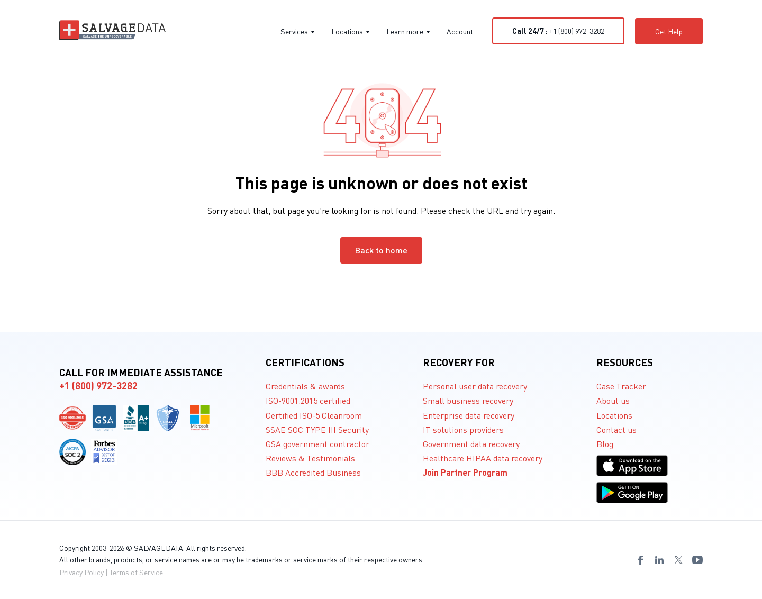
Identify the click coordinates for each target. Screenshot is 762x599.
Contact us (616, 429)
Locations (350, 31)
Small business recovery (468, 400)
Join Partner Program (465, 472)
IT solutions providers (463, 429)
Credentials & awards (305, 386)
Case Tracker (621, 386)
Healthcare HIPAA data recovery (482, 458)
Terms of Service (136, 572)
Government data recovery (471, 443)
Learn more (408, 31)
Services (297, 31)
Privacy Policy (81, 572)
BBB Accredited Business (313, 472)
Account (460, 31)
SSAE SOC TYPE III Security (317, 429)
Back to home (381, 250)
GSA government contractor (317, 443)
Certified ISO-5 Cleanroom (314, 415)
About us (613, 400)
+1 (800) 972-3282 (558, 30)
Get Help (669, 31)
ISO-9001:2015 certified (308, 400)
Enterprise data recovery (468, 415)
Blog (604, 443)
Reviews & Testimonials (310, 458)
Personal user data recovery (475, 386)
